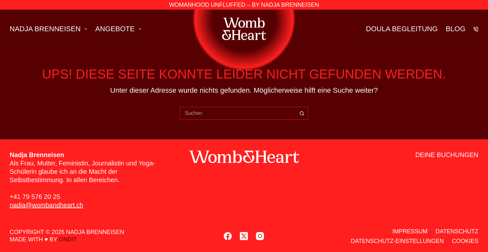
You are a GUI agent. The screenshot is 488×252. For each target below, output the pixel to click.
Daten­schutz (456, 231)
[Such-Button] (302, 113)
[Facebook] (228, 236)
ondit (68, 239)
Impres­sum (409, 231)
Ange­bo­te (119, 29)
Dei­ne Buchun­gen (446, 154)
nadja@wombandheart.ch (46, 205)
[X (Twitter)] (244, 236)
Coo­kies (465, 241)
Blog (455, 29)
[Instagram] (260, 236)
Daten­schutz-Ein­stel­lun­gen (397, 241)
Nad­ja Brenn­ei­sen (50, 29)
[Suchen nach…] (238, 113)
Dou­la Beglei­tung (402, 29)
